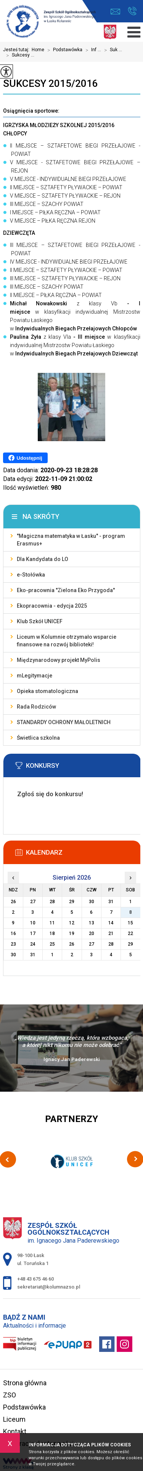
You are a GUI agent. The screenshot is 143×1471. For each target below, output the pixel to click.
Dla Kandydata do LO (42, 559)
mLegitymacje (34, 676)
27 (91, 944)
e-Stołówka (31, 575)
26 (71, 944)
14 (111, 923)
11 (52, 923)
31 (32, 954)
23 (13, 944)
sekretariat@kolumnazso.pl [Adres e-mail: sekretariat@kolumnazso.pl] (48, 1287)
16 (13, 933)
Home (38, 49)
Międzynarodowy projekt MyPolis (58, 660)
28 (111, 944)
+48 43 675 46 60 (132, 11)
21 (111, 933)
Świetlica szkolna (38, 738)
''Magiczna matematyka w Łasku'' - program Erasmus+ (71, 540)
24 (32, 944)
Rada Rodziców (36, 707)
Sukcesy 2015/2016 (50, 83)
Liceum (14, 1419)
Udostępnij (25, 458)
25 (52, 944)
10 (32, 923)
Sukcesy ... (18, 55)
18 (52, 933)
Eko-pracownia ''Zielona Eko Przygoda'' (66, 590)
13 (91, 923)
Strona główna (25, 1383)
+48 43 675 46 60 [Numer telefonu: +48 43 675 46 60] (35, 1279)
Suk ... (111, 50)
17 (32, 933)
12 (71, 923)
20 (91, 933)
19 (71, 933)
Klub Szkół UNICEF (40, 621)
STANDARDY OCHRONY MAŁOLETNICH (64, 722)
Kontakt (14, 1431)
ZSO (9, 1395)
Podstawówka (63, 50)
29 (130, 944)
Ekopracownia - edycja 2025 (52, 606)
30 (13, 954)
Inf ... (91, 50)
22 (130, 933)
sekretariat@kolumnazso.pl (115, 11)
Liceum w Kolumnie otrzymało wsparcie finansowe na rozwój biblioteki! (66, 640)
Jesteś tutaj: (17, 49)
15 (130, 923)
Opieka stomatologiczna (47, 691)
